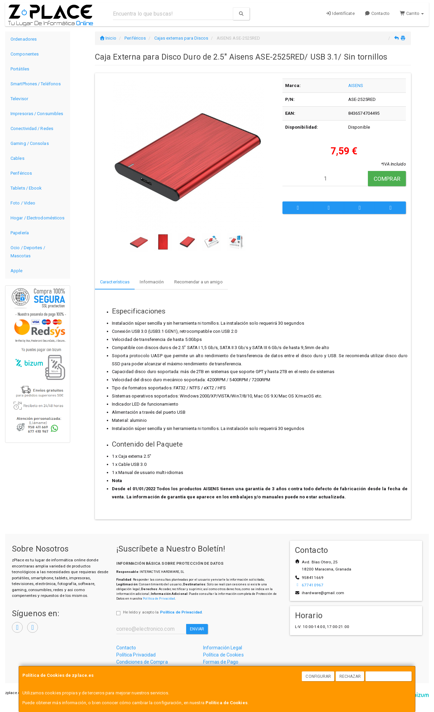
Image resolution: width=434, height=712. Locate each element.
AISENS (355, 85)
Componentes (25, 54)
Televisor (19, 98)
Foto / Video (23, 203)
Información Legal (222, 647)
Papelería (20, 232)
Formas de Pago (220, 662)
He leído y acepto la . (163, 612)
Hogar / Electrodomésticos (38, 217)
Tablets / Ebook (26, 188)
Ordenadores (24, 39)
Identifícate (340, 13)
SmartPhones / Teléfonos (36, 83)
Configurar (318, 676)
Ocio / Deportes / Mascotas (28, 251)
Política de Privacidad (159, 598)
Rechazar (350, 676)
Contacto (377, 13)
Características (115, 281)
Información (152, 281)
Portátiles (20, 68)
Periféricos (21, 173)
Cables (17, 158)
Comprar (387, 178)
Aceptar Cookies (389, 676)
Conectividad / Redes (32, 128)
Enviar (197, 629)
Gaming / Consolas (30, 143)
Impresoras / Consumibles (37, 113)
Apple (17, 270)
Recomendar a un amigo (198, 281)
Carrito (412, 13)
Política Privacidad (136, 654)
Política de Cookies (226, 702)
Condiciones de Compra (142, 662)
